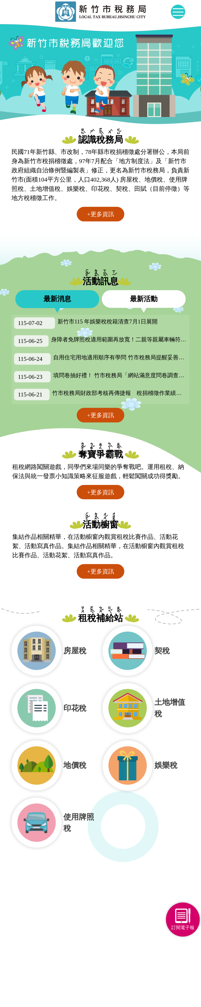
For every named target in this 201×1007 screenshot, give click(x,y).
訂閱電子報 (181, 927)
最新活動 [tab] (144, 299)
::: (10, 18)
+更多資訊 (100, 214)
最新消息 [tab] (57, 299)
